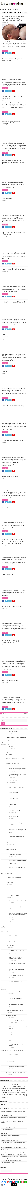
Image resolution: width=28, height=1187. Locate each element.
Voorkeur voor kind (5, 984)
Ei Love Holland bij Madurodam (7, 1121)
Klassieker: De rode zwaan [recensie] (17, 960)
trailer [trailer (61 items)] (7, 1091)
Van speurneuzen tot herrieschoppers (16, 833)
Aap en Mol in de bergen (14, 930)
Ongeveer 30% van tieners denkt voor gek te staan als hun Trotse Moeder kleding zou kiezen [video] (18, 911)
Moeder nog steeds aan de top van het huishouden (12, 1047)
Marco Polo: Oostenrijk (10, 942)
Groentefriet (6, 505)
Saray (3, 475)
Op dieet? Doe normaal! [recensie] (13, 299)
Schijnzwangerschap (13, 728)
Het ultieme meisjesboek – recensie (8, 1124)
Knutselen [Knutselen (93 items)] (23, 1083)
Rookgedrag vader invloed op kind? (8, 922)
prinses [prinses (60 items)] (15, 1087)
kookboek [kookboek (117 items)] (4, 1085)
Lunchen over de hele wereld (7, 1141)
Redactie (4, 197)
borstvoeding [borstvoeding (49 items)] (18, 1080)
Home (2, 9)
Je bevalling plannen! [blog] (11, 846)
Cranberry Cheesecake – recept (15, 978)
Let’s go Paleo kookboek (10, 473)
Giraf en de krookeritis (14, 813)
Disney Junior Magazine (11, 1012)
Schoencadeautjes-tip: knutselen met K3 (17, 897)
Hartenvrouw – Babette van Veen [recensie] (15, 755)
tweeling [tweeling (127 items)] (11, 1091)
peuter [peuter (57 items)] (23, 1085)
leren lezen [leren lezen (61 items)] (11, 1085)
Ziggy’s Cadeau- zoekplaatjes (15, 903)
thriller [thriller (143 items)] (3, 1091)
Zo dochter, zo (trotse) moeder (7, 1159)
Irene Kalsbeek (5, 605)
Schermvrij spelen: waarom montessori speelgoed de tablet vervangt (12, 120)
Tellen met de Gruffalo (12, 777)
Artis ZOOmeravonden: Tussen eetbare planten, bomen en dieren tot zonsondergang (17, 859)
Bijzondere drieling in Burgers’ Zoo (16, 1063)
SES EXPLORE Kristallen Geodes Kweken (15, 1056)
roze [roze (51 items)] (22, 1087)
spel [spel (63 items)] (12, 1089)
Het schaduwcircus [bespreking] (7, 1126)
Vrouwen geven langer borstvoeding (14, 437)
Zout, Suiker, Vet (7, 571)
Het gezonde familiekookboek (12, 603)
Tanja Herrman (5, 542)
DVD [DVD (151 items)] (13, 1082)
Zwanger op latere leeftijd (14, 807)
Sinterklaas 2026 (4, 1146)
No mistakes (11, 1029)
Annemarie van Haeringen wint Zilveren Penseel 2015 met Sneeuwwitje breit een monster (17, 828)
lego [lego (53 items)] (8, 1085)
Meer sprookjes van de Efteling (15, 819)
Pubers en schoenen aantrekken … (16, 995)
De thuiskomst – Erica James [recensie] (17, 864)
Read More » (5, 50)
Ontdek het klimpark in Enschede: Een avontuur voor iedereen (14, 1134)
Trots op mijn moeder (5, 739)
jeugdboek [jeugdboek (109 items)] (4, 1083)
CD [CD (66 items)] (25, 1080)
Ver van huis (11, 916)
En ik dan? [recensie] (13, 789)
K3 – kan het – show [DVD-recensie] (13, 874)
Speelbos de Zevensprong (6, 870)
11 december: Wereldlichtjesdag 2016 (17, 1017)
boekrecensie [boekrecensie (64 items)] (13, 1080)
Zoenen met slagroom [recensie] (16, 972)
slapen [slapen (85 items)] (9, 1089)
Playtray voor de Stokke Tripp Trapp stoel (14, 1007)
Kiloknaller (5, 368)
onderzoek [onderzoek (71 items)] (19, 1085)
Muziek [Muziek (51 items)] (15, 1085)
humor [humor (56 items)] (20, 1081)
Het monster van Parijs (13, 936)
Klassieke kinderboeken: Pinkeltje (13, 892)
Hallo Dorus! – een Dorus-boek (12, 760)
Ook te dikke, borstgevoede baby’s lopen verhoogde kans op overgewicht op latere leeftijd (13, 18)
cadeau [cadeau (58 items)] (22, 1080)
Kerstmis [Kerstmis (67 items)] (11, 1083)
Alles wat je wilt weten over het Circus (14, 988)
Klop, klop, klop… (13, 801)
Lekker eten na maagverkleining (12, 403)
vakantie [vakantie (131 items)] (17, 1091)
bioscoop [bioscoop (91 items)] (7, 1080)
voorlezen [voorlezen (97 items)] (13, 1092)
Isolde (3, 370)
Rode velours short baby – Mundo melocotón (15, 1069)
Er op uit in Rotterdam (13, 1051)
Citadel (8, 839)
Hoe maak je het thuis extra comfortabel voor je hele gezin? (13, 1148)
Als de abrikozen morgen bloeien (16, 1001)
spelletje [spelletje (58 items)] (14, 1089)
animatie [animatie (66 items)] (3, 1080)
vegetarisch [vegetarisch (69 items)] (22, 1091)
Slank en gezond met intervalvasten (14, 266)
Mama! (10, 886)
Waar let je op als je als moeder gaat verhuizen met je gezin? (13, 1151)
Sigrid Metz (4, 335)
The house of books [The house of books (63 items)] (20, 1089)
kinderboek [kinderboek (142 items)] (16, 1084)
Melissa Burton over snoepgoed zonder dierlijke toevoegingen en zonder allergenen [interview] (13, 538)
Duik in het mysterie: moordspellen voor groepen (11, 1157)
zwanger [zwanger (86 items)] (6, 1094)
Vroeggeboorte (7, 195)
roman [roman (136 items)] (19, 1087)
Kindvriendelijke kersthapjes (15, 851)
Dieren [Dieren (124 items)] (6, 1082)
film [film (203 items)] (17, 1082)
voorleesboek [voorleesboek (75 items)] (7, 1092)
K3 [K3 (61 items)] (8, 1083)
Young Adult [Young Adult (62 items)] (22, 1092)
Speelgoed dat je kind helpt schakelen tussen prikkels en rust (14, 1144)
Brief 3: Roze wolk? (13, 743)
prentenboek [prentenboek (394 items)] (7, 1087)
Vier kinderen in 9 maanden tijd (7, 926)
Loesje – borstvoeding (14, 795)
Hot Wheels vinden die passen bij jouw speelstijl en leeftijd (13, 1139)
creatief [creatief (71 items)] (2, 1081)
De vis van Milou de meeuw (6, 1112)
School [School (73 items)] (25, 1087)
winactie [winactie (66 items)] (18, 1092)
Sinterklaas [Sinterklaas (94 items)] (4, 1089)
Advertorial (4, 124)
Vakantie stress (10, 879)
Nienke (3, 99)
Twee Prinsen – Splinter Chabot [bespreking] (10, 1132)
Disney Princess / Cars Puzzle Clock (16, 784)
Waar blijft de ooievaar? (10, 677)
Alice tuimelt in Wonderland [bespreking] (9, 1137)
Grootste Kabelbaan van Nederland (16, 1036)
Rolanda (4, 573)
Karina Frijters (5, 22)
